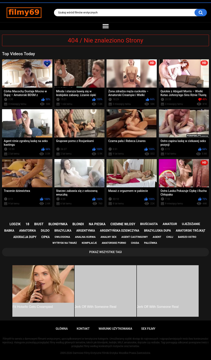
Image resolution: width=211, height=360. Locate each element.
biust (38, 224)
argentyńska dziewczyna (119, 230)
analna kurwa (85, 236)
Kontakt (83, 328)
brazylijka (62, 230)
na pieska (97, 224)
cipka (45, 237)
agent (157, 236)
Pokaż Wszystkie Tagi (105, 252)
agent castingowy (134, 236)
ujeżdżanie (191, 224)
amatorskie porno (114, 243)
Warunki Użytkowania (115, 328)
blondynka (58, 224)
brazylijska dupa (157, 230)
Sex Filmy (148, 328)
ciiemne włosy (122, 224)
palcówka (150, 243)
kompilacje (89, 243)
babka (9, 230)
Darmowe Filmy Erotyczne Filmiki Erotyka (95, 353)
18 (27, 224)
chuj (169, 236)
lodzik (15, 224)
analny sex (109, 236)
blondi (78, 224)
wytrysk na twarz (65, 243)
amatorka (27, 230)
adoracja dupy (24, 237)
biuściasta (149, 224)
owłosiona (62, 236)
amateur (170, 224)
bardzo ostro (187, 237)
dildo (45, 230)
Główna (62, 328)
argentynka (85, 230)
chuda (135, 243)
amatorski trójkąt (190, 230)
